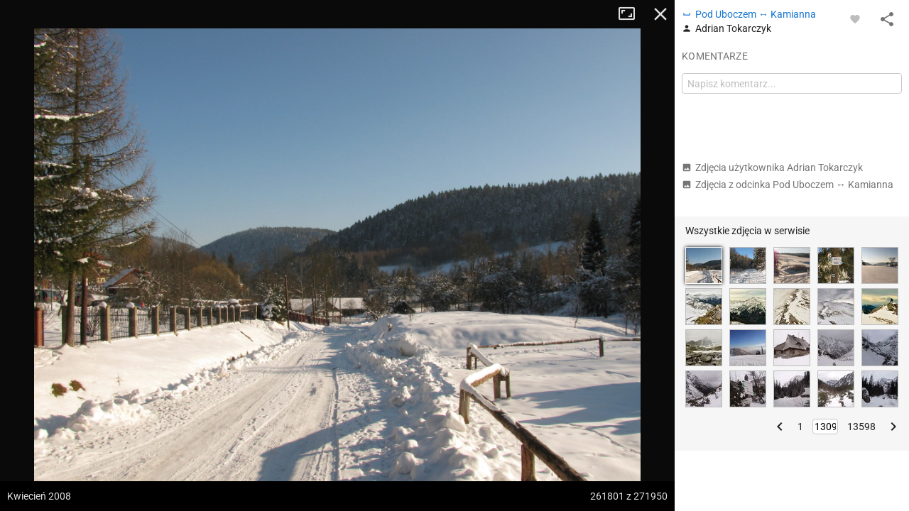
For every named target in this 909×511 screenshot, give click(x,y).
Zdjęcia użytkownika (772, 167)
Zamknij (660, 14)
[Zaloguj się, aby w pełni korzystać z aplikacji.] (855, 18)
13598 (861, 426)
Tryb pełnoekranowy (632, 14)
